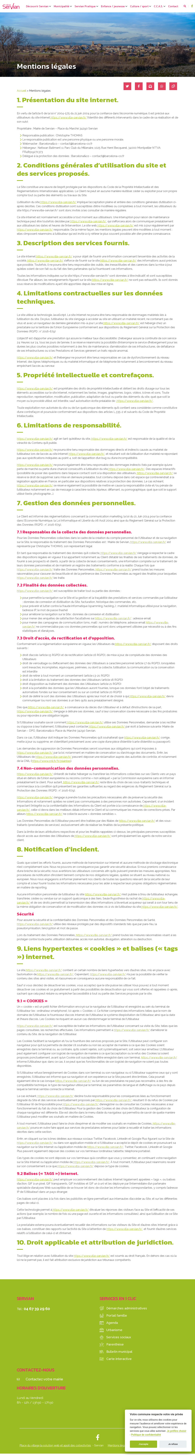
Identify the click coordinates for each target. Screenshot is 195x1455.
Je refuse (173, 1444)
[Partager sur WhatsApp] (160, 86)
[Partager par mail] (148, 86)
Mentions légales (118, 1445)
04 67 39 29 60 (37, 1308)
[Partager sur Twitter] (123, 86)
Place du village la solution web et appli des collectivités (55, 1445)
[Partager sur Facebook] (136, 86)
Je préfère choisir (176, 1431)
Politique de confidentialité (146, 1434)
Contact (173, 6)
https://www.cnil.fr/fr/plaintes (51, 761)
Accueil (21, 90)
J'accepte (143, 1444)
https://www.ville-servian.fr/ (68, 117)
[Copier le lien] (172, 86)
